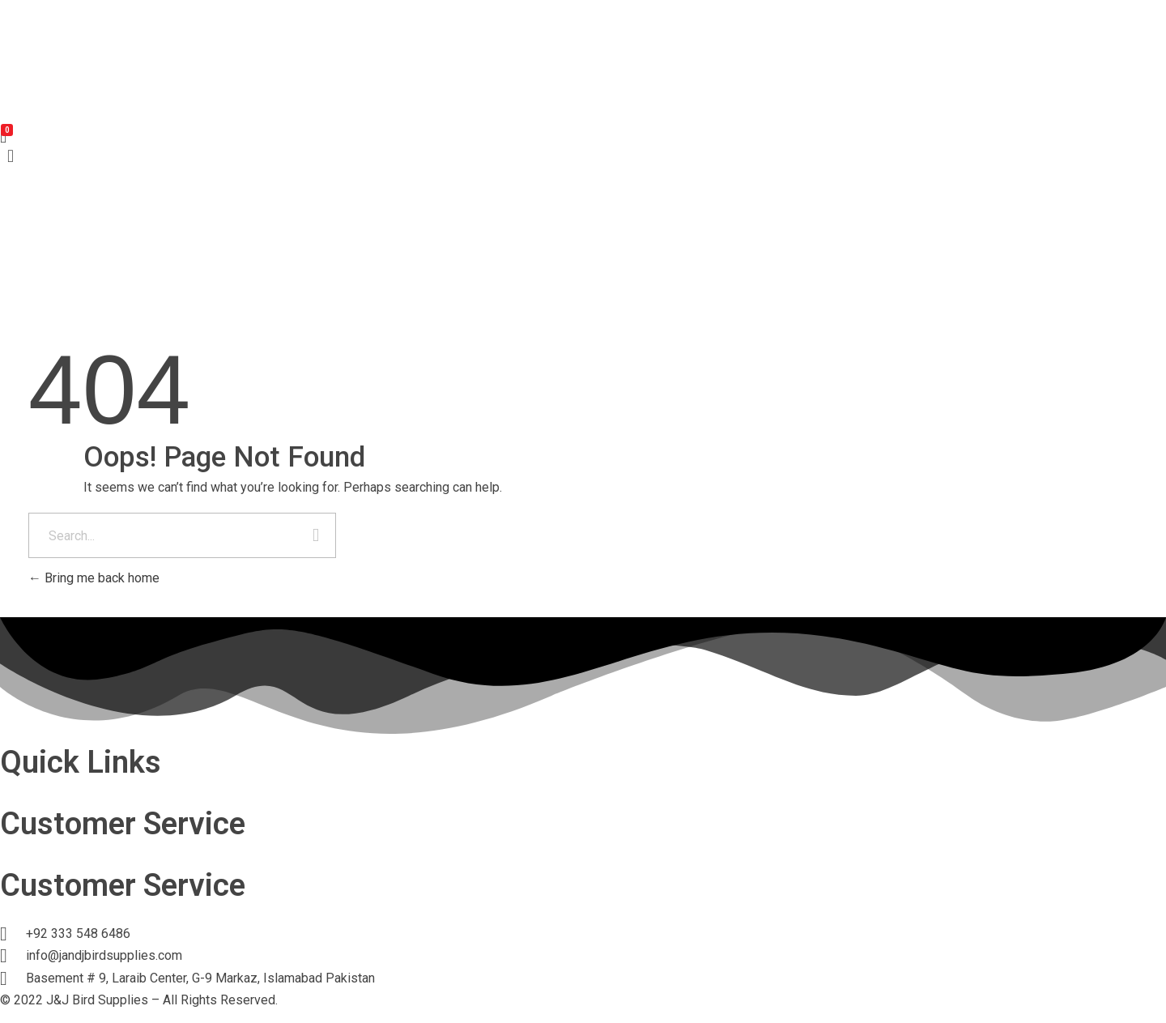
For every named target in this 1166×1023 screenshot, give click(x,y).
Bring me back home (94, 578)
